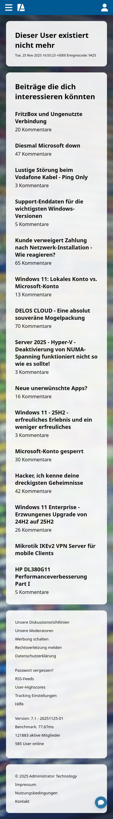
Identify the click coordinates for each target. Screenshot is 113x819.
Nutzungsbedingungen (36, 793)
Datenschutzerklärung (35, 656)
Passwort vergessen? (34, 670)
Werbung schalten (32, 639)
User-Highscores (30, 687)
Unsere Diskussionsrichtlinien (42, 622)
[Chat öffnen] (101, 802)
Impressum (25, 784)
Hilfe (19, 704)
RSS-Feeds (24, 678)
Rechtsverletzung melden (38, 647)
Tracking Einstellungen (36, 695)
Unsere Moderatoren (34, 630)
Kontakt (22, 801)
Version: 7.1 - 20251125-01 (39, 718)
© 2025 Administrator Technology (46, 776)
